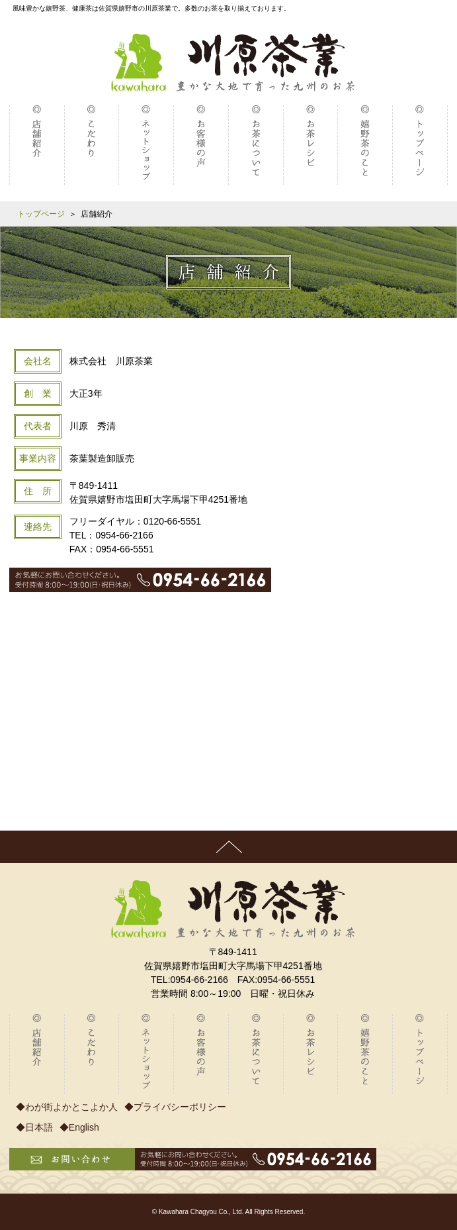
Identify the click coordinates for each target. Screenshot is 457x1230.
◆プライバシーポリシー (175, 1107)
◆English (79, 1127)
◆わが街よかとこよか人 (67, 1107)
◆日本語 (34, 1127)
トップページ (41, 214)
